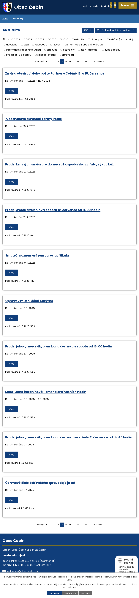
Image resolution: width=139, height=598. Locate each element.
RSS (88, 30)
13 (66, 61)
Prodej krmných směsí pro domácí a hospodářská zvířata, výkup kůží (60, 164)
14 (70, 61)
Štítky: (6, 39)
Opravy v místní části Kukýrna (29, 301)
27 (78, 61)
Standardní (96, 6)
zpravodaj (68, 55)
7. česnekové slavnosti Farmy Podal (33, 119)
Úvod (5, 18)
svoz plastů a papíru (18, 55)
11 (58, 61)
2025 (53, 39)
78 (94, 61)
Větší (99, 6)
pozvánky (69, 49)
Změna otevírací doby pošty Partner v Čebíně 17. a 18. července (54, 73)
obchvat (52, 49)
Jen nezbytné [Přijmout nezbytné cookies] (70, 593)
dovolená (12, 44)
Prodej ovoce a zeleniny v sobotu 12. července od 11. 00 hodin (52, 210)
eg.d (26, 44)
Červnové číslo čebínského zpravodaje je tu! (40, 483)
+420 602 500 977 (24, 565)
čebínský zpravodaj (121, 39)
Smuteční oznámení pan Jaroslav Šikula (37, 255)
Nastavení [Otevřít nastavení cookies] (85, 593)
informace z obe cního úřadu (85, 44)
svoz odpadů (113, 49)
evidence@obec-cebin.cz (22, 571)
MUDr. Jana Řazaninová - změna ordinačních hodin (45, 392)
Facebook (41, 44)
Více (11, 91)
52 (86, 61)
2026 (65, 39)
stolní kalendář (89, 49)
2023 (29, 39)
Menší (92, 6)
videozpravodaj (46, 55)
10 (54, 61)
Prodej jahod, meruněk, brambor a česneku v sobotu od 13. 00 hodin (58, 346)
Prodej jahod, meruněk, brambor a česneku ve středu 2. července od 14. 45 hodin (68, 437)
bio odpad (97, 39)
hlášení (57, 44)
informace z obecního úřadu (23, 49)
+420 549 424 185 (28, 561)
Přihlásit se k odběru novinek (116, 30)
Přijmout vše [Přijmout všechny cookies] (54, 593)
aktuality (79, 39)
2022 (17, 39)
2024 (41, 39)
